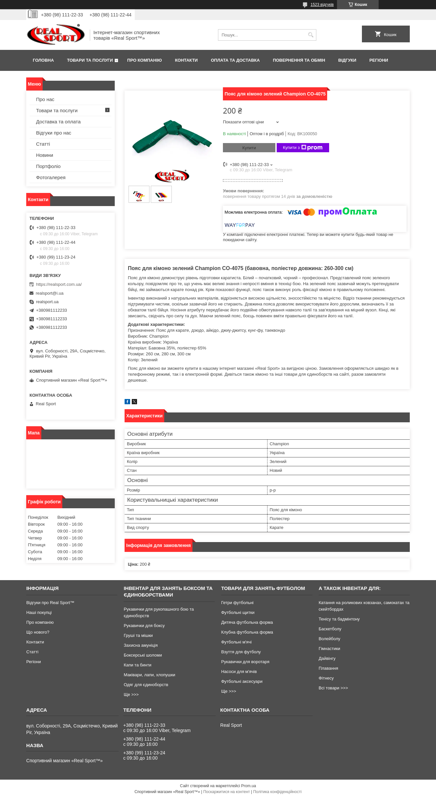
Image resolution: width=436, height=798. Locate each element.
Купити (249, 147)
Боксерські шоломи (143, 655)
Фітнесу (326, 678)
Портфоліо (48, 166)
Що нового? (37, 632)
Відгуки (347, 60)
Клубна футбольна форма (247, 632)
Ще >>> (131, 694)
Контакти (186, 60)
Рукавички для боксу (144, 625)
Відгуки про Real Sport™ (50, 602)
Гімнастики (329, 648)
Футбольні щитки (238, 612)
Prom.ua (248, 786)
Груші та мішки (138, 635)
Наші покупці (39, 612)
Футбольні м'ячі (236, 642)
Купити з (303, 148)
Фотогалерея (51, 177)
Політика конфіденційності (277, 791)
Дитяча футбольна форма (247, 622)
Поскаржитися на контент (226, 791)
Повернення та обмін (299, 60)
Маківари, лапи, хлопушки (149, 674)
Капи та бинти (137, 664)
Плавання (328, 668)
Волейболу (329, 638)
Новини (44, 155)
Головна (43, 60)
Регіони (378, 60)
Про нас (45, 99)
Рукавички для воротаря (245, 661)
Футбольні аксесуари (242, 681)
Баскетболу (330, 628)
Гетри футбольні (237, 602)
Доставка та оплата (58, 121)
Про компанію (144, 60)
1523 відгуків (322, 4)
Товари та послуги (90, 60)
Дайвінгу (327, 658)
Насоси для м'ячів (239, 671)
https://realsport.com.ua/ (59, 284)
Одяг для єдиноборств (146, 684)
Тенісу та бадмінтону (339, 619)
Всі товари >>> (333, 687)
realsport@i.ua (50, 293)
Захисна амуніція (141, 645)
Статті (43, 144)
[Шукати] (310, 35)
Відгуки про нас (53, 133)
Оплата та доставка (235, 60)
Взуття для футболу (241, 651)
